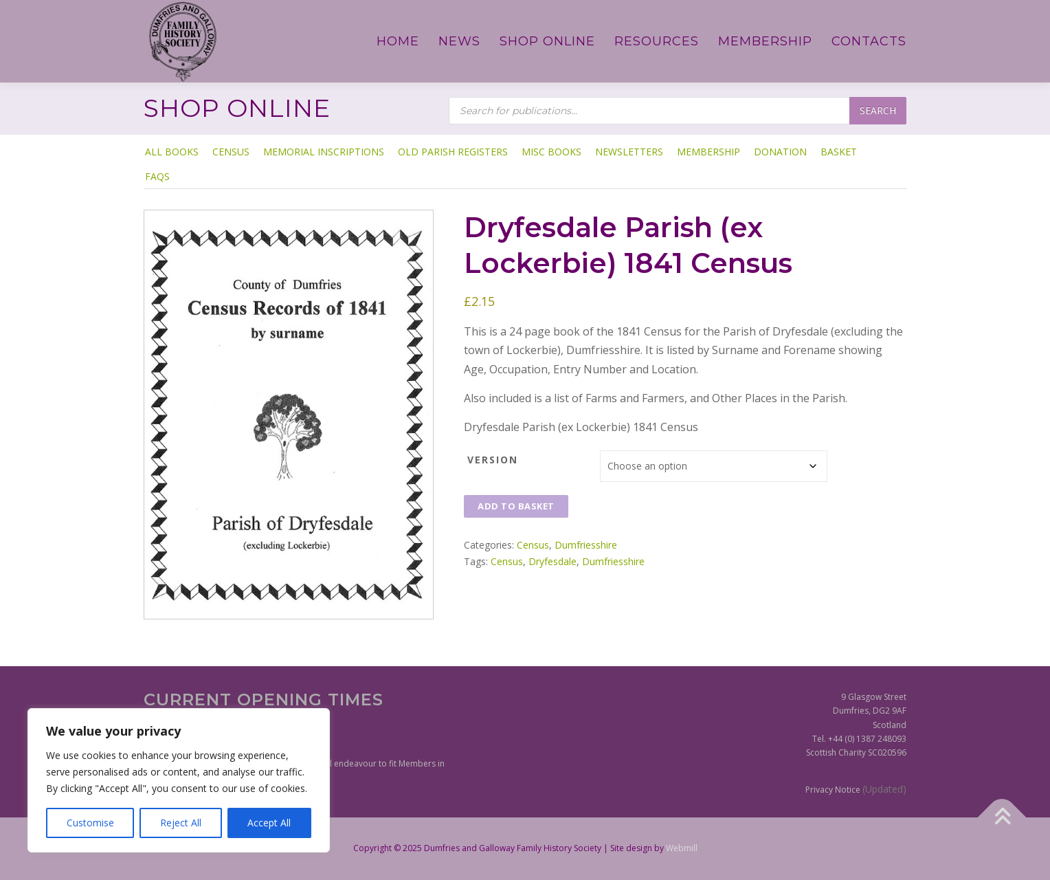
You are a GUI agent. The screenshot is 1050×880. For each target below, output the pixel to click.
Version (492, 459)
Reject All (180, 822)
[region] (178, 780)
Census (230, 151)
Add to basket (516, 506)
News (459, 41)
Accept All (269, 822)
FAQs (157, 176)
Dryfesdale (552, 561)
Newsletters (629, 151)
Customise (90, 822)
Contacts (868, 41)
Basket (838, 151)
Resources (656, 41)
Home (398, 41)
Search (878, 110)
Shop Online (547, 41)
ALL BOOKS (172, 151)
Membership (765, 41)
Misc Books (551, 151)
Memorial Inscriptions (323, 151)
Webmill (681, 848)
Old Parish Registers (453, 151)
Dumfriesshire (586, 544)
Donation (780, 151)
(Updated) (884, 788)
